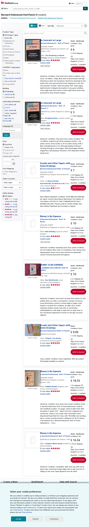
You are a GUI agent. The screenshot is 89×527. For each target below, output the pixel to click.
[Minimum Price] (7, 161)
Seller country (8, 190)
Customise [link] (54, 519)
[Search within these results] (55, 33)
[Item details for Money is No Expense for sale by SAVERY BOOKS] (32, 360)
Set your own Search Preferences (73, 469)
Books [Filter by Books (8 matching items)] (7, 38)
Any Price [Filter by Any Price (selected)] (7, 147)
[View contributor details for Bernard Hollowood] (54, 157)
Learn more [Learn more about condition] (15, 67)
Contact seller (45, 63)
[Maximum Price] (7, 166)
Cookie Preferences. (23, 507)
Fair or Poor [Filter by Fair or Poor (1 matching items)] (9, 83)
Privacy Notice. (15, 512)
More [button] (59, 403)
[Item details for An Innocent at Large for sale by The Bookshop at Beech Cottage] (32, 50)
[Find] (85, 8)
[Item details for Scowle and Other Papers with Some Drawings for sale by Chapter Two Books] (32, 314)
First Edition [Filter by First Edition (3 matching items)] (9, 107)
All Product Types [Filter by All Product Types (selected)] (10, 35)
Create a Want (8, 471)
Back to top (44, 483)
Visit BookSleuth (37, 471)
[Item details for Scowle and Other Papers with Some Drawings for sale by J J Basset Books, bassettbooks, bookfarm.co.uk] (32, 158)
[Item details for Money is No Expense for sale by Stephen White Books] (32, 420)
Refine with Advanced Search (49, 18)
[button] (85, 33)
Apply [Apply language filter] (6, 137)
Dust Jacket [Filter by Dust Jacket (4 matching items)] (9, 112)
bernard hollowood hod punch (23, 18)
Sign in (78, 3)
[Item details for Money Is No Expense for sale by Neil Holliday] (32, 212)
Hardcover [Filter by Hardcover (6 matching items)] (9, 97)
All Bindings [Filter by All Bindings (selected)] (8, 94)
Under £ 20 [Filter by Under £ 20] (8, 149)
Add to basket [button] (78, 65)
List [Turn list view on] (33, 26)
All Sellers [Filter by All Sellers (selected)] (9, 198)
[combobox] (47, 8)
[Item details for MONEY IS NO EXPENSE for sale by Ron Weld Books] (32, 258)
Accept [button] (18, 519)
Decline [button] (35, 519)
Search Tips (65, 463)
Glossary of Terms (67, 466)
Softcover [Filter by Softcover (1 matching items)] (8, 99)
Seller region (8, 185)
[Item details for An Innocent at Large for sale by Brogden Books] (32, 108)
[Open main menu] (5, 8)
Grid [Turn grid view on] (42, 26)
